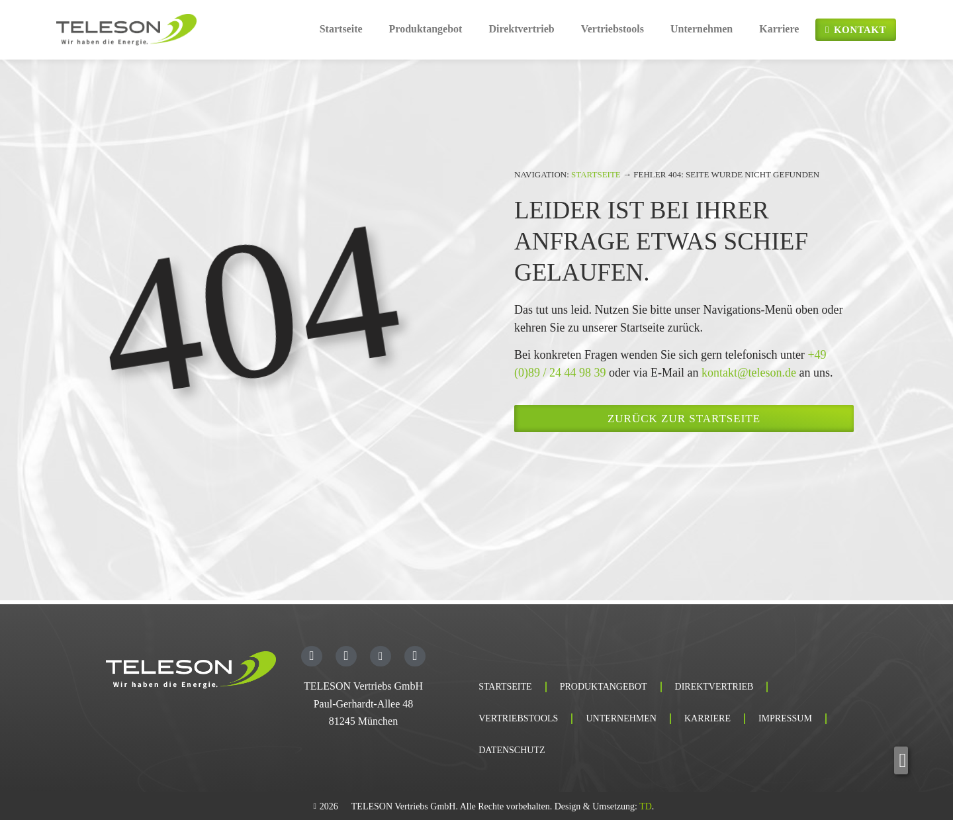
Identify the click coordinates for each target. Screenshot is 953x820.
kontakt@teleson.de (749, 372)
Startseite (341, 28)
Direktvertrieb (521, 28)
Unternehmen (701, 28)
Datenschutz (511, 750)
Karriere (779, 28)
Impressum (785, 718)
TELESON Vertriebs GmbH (363, 686)
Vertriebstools (612, 28)
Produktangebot (426, 28)
